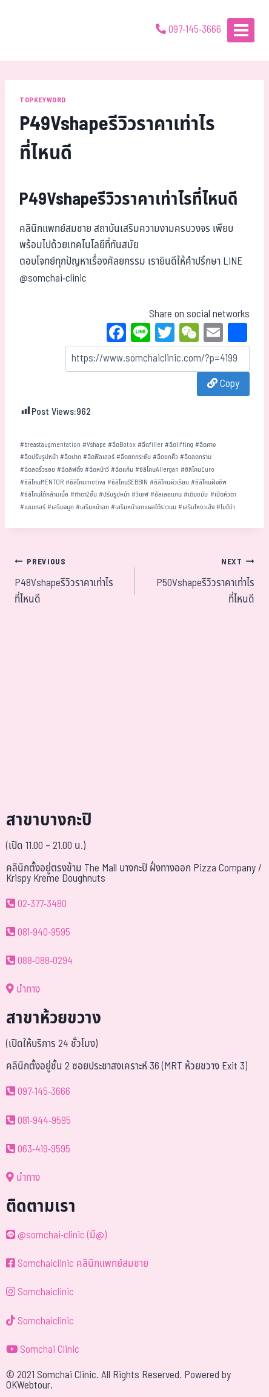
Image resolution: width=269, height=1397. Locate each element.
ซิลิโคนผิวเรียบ (169, 482)
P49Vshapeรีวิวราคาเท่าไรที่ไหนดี (128, 200)
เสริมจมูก (60, 507)
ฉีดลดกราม (195, 457)
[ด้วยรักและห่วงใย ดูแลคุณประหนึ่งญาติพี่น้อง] (44, 30)
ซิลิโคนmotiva (85, 482)
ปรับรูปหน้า (114, 494)
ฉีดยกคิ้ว (165, 457)
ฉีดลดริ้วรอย (37, 469)
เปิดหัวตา (223, 494)
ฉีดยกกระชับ (133, 457)
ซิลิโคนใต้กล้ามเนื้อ (44, 494)
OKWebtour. (29, 1385)
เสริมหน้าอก (92, 507)
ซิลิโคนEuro (197, 469)
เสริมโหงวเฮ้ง (196, 507)
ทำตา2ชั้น (83, 494)
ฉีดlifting (179, 445)
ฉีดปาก (70, 457)
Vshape (94, 445)
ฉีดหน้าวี (97, 469)
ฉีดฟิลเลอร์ (99, 457)
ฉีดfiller (150, 445)
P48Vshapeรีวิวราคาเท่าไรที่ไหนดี (69, 580)
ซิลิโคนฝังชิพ (209, 482)
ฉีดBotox (122, 445)
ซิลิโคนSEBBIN (127, 482)
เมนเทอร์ (32, 507)
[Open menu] (240, 30)
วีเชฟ (139, 494)
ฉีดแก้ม (122, 469)
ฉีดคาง (205, 445)
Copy (223, 384)
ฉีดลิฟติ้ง (70, 469)
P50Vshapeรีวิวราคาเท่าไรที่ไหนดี (199, 580)
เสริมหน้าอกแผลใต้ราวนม (143, 507)
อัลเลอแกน (166, 494)
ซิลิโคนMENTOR (42, 482)
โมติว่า (225, 507)
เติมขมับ (196, 494)
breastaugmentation (50, 445)
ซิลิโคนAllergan (157, 469)
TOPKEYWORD (42, 99)
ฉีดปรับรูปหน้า (39, 457)
